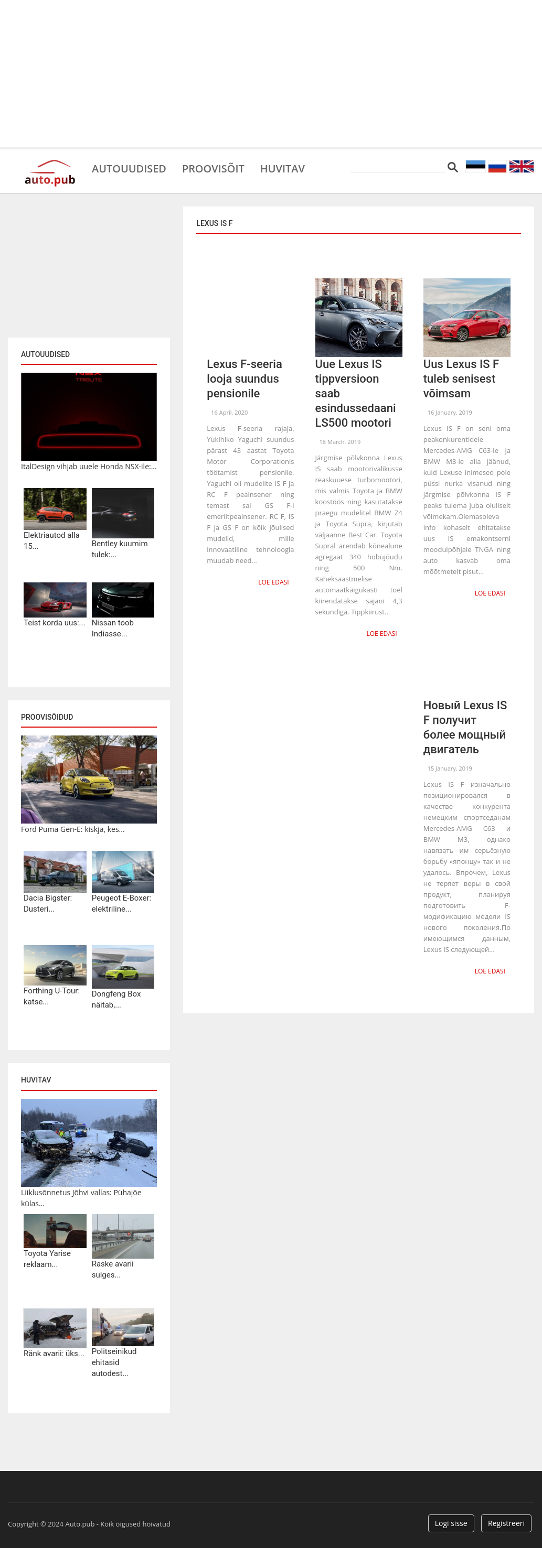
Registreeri (506, 1523)
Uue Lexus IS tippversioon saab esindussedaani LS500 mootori (355, 393)
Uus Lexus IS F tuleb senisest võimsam (461, 379)
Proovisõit (213, 167)
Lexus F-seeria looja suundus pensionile (244, 379)
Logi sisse (451, 1523)
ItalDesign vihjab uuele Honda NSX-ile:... (89, 466)
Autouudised (129, 167)
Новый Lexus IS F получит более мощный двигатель (465, 727)
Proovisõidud (47, 717)
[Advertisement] (271, 73)
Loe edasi (273, 582)
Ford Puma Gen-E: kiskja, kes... (73, 829)
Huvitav (283, 167)
